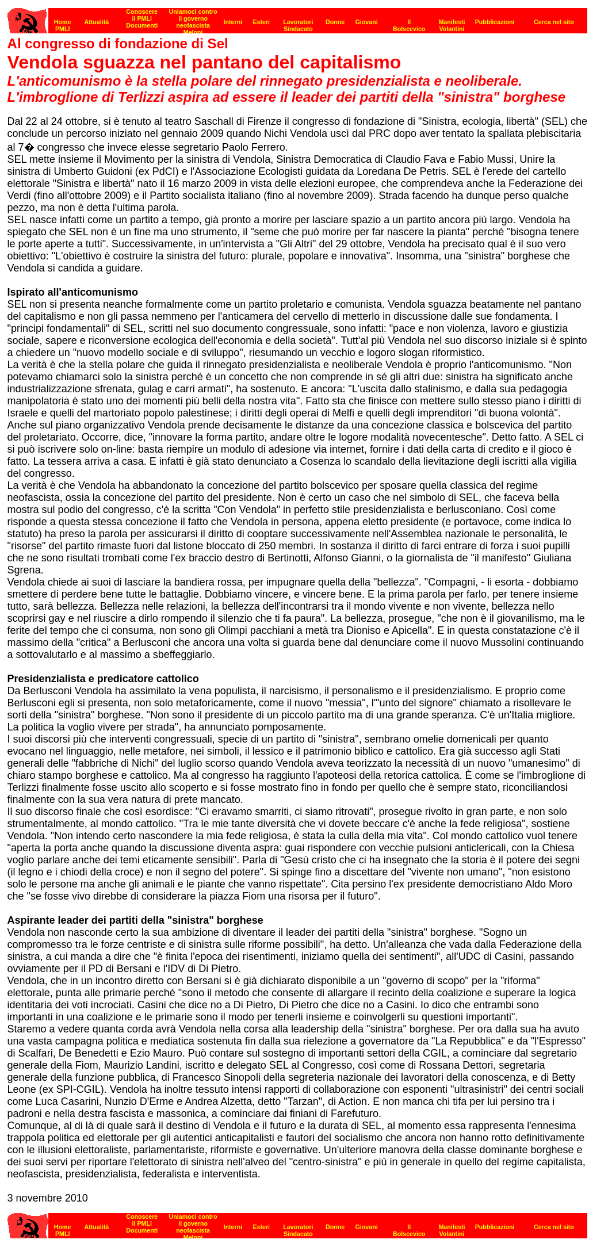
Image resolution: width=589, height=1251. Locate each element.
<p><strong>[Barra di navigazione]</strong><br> (297, 17)
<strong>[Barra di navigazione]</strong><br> (297, 1222)
